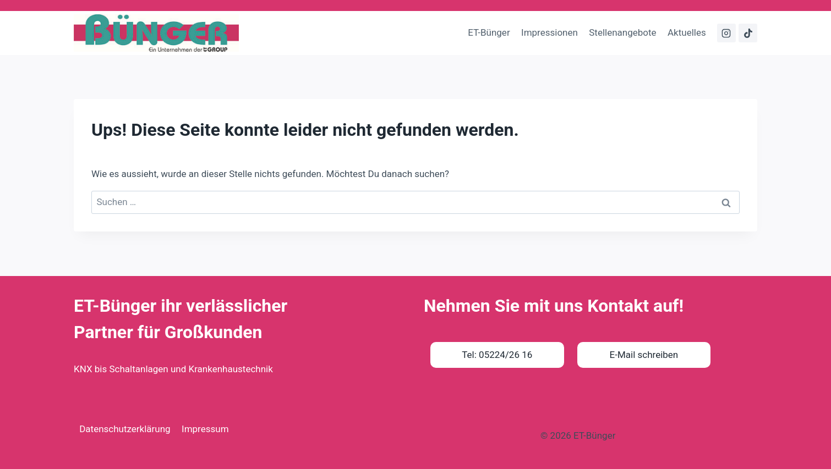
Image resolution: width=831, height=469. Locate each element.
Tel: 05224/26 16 (497, 354)
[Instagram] (726, 33)
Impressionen (549, 32)
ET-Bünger (489, 32)
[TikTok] (748, 33)
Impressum (205, 428)
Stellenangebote (622, 32)
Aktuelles (687, 32)
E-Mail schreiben (644, 354)
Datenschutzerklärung (124, 428)
